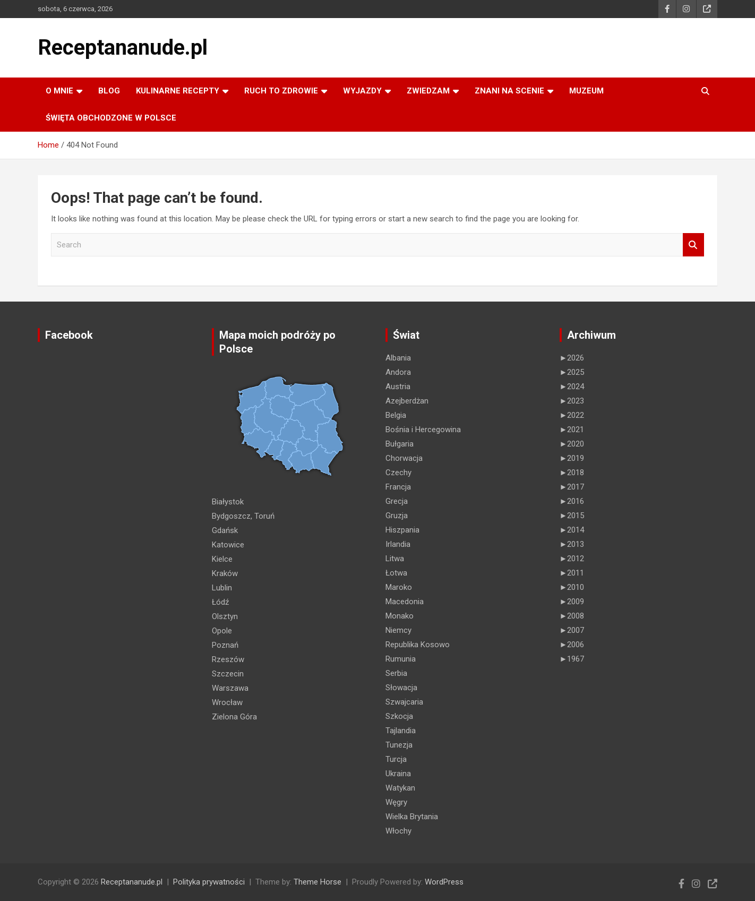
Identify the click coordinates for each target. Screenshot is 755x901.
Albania (398, 358)
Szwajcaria (404, 702)
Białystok (228, 502)
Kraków (225, 573)
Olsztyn (225, 616)
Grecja (396, 501)
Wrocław (227, 702)
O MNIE (59, 91)
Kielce (222, 559)
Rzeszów (228, 659)
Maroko (398, 587)
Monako (399, 616)
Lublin (222, 588)
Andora (398, 372)
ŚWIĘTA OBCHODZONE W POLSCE (111, 118)
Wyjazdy (362, 91)
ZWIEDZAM (428, 91)
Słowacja (401, 687)
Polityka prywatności (209, 882)
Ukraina (398, 773)
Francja (398, 487)
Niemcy (398, 630)
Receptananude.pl (123, 47)
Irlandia (397, 544)
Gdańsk (225, 530)
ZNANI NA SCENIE (509, 91)
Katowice (228, 545)
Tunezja (399, 745)
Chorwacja (404, 458)
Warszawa (230, 688)
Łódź (220, 602)
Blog (109, 91)
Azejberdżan (406, 401)
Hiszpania (402, 530)
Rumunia (400, 659)
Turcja (396, 759)
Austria (397, 386)
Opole (222, 631)
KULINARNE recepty (177, 91)
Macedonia (404, 601)
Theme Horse (317, 882)
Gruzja (396, 515)
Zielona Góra (234, 717)
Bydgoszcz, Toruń (243, 516)
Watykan (400, 788)
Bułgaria (399, 444)
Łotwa (396, 573)
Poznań (225, 645)
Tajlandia (400, 730)
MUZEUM (586, 91)
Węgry (396, 802)
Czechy (398, 472)
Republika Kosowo (417, 644)
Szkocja (399, 716)
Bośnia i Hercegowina (423, 429)
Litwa (394, 558)
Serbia (396, 673)
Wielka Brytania (411, 816)
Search (693, 245)
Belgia (395, 415)
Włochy (398, 831)
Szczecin (228, 674)
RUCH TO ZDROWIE (281, 91)
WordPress (444, 882)
